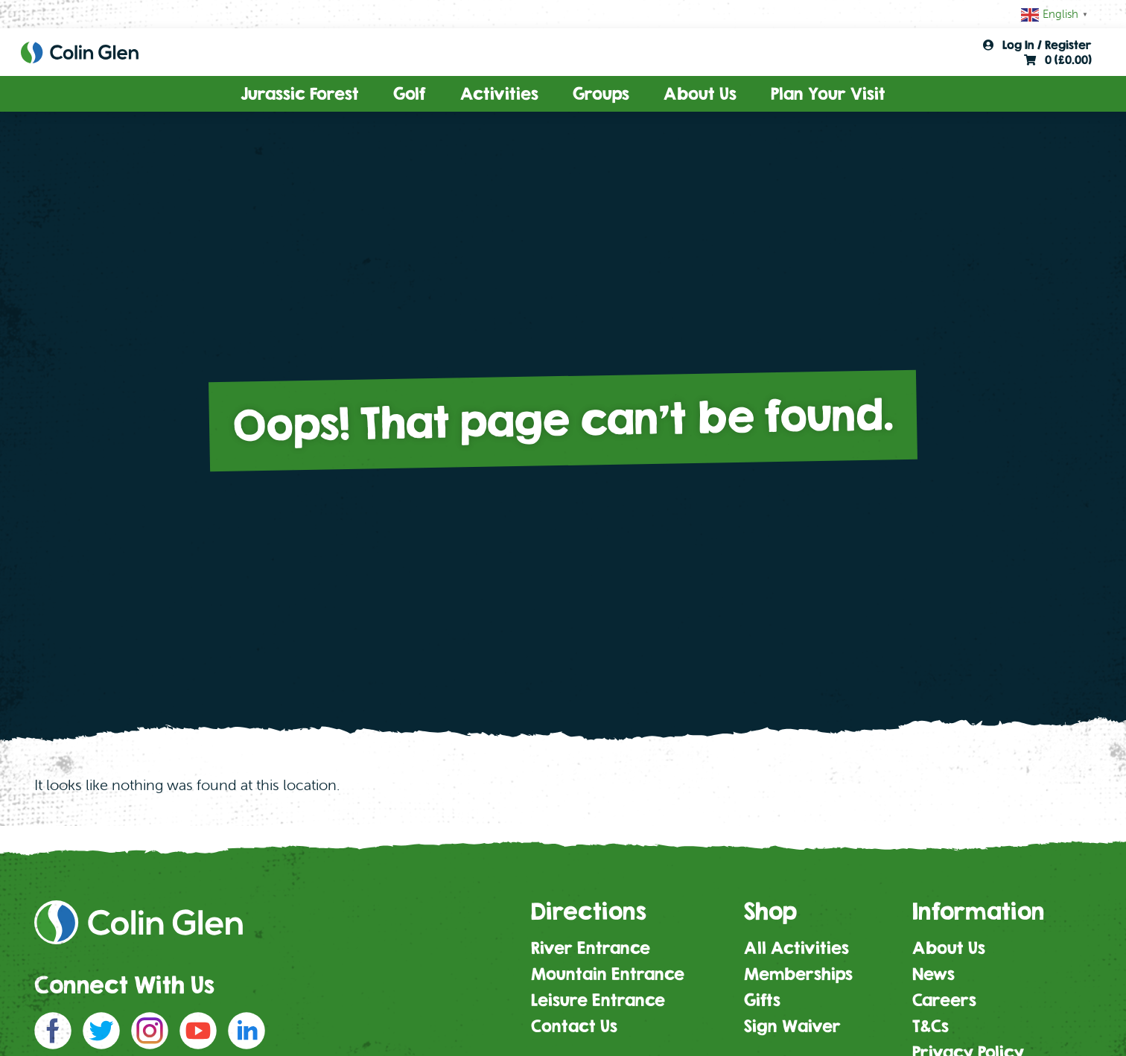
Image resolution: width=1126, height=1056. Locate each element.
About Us (700, 94)
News (933, 974)
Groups (601, 94)
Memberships (798, 974)
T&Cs (930, 1026)
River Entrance (590, 948)
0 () (1058, 59)
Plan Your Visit (828, 94)
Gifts (762, 1000)
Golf (409, 94)
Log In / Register (1037, 44)
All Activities (796, 948)
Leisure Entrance (598, 1000)
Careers (944, 1000)
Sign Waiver (792, 1026)
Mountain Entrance (607, 974)
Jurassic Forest (300, 94)
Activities (499, 94)
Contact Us (574, 1026)
